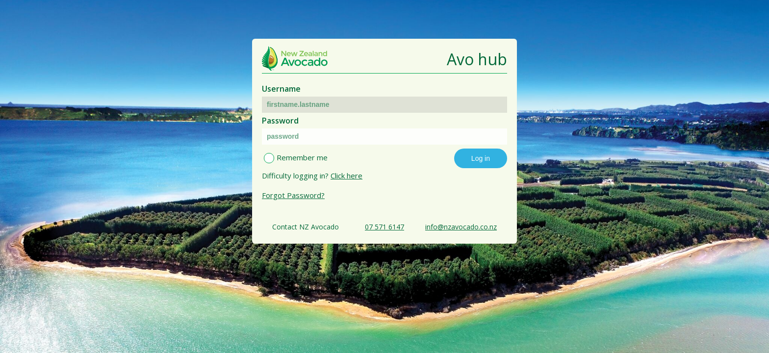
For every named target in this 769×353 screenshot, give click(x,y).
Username (281, 88)
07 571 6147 (384, 226)
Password (280, 120)
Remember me (302, 157)
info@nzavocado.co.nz (461, 226)
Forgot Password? (293, 195)
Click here (346, 175)
